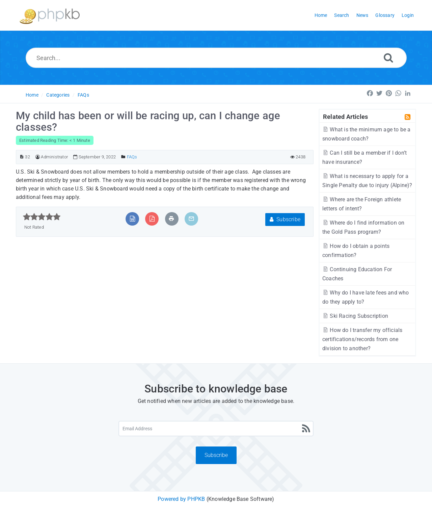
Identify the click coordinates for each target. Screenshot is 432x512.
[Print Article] (171, 218)
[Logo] (49, 15)
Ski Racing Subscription (355, 316)
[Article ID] (22, 157)
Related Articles (345, 116)
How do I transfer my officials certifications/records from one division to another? (362, 339)
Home (32, 95)
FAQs (83, 95)
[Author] (37, 157)
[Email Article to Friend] (191, 218)
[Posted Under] (123, 157)
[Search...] (216, 58)
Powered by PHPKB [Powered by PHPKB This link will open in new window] (181, 499)
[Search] (388, 58)
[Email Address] (216, 428)
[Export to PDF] (152, 218)
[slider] (41, 217)
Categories (58, 95)
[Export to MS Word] (132, 218)
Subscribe (285, 219)
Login (408, 15)
